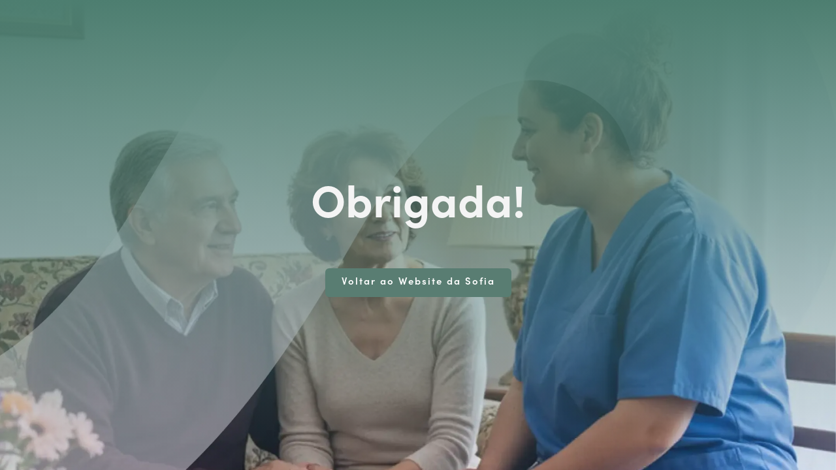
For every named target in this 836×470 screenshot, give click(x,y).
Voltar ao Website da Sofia (418, 282)
